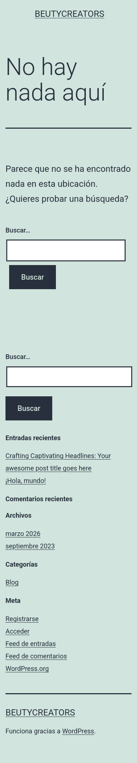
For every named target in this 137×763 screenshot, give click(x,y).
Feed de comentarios (36, 656)
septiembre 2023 (30, 546)
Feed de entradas (30, 643)
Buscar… (17, 230)
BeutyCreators (69, 14)
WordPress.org (27, 668)
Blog (12, 582)
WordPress (78, 731)
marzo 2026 (23, 533)
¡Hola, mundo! (25, 480)
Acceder (17, 631)
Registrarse (22, 619)
